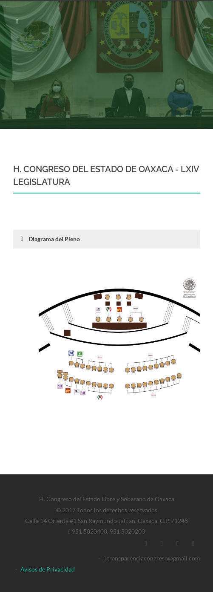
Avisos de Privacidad (47, 569)
